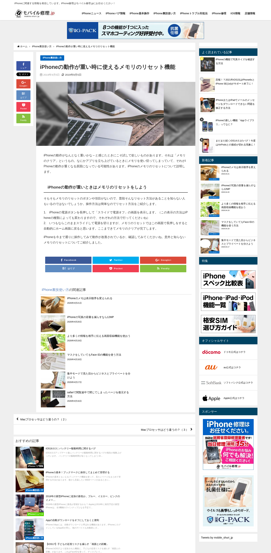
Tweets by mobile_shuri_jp (217, 537)
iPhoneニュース (91, 13)
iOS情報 (236, 13)
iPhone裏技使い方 (165, 13)
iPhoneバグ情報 (115, 13)
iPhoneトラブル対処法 (194, 13)
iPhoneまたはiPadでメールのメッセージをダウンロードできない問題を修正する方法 (235, 104)
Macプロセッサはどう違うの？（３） (163, 373)
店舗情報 (250, 13)
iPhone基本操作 (139, 13)
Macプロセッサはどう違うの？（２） (46, 363)
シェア (23, 65)
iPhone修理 (219, 13)
